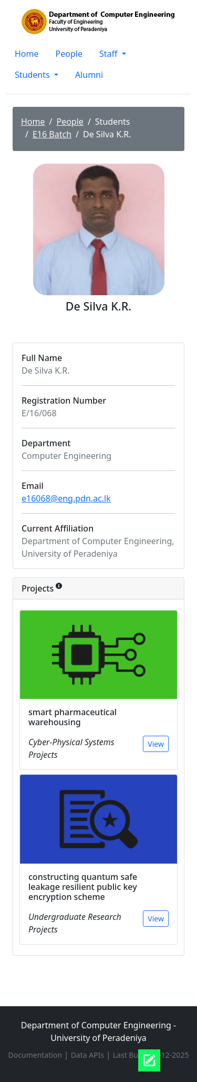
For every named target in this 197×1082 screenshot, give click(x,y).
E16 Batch (52, 134)
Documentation (36, 1055)
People (69, 53)
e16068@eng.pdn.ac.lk (66, 498)
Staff (109, 53)
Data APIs (88, 1055)
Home (27, 53)
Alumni (89, 75)
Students (33, 75)
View (156, 744)
